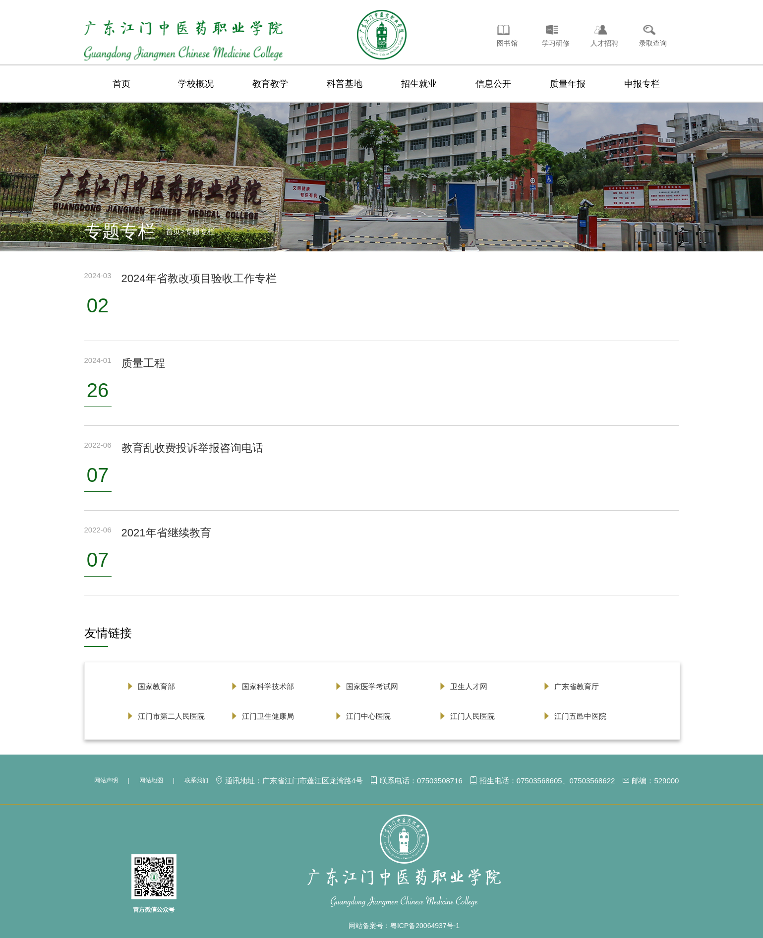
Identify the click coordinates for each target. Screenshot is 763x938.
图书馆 (507, 43)
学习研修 (556, 43)
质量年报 (568, 84)
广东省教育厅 (576, 686)
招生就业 (419, 84)
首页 (121, 84)
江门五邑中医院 (580, 716)
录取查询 (653, 43)
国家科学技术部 (268, 686)
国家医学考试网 (372, 686)
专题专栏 (200, 231)
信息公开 (493, 84)
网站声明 (106, 780)
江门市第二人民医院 (171, 716)
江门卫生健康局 (268, 716)
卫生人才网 (468, 686)
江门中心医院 (368, 716)
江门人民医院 (472, 716)
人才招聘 (604, 43)
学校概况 (196, 84)
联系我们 (196, 780)
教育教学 (270, 84)
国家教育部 (156, 686)
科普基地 (344, 84)
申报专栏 (642, 84)
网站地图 (151, 780)
